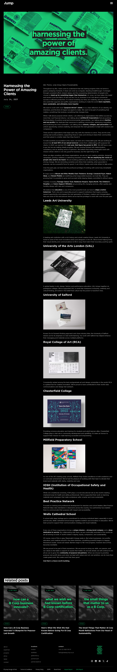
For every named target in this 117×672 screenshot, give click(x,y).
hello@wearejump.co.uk (66, 652)
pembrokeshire (36, 662)
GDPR (48, 669)
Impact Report (68, 669)
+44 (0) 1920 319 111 (64, 649)
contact (6, 662)
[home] (9, 3)
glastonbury (35, 655)
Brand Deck (57, 669)
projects (6, 653)
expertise (7, 650)
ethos (5, 656)
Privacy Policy (39, 669)
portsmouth (35, 658)
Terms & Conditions (26, 669)
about (5, 647)
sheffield (34, 652)
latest (5, 659)
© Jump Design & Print (10, 669)
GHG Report (79, 669)
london (33, 649)
